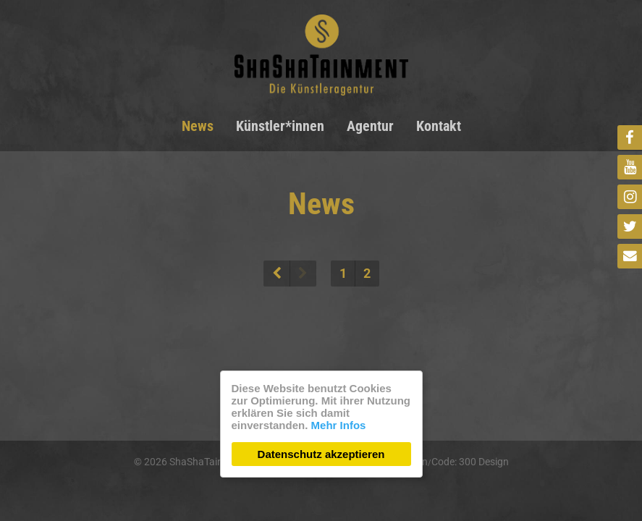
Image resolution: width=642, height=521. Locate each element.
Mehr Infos (338, 425)
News (198, 126)
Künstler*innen (280, 126)
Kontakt (438, 126)
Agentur (370, 126)
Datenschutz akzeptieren (321, 454)
